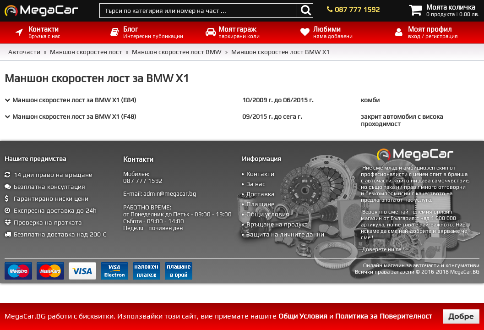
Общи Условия (302, 316)
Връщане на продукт (277, 224)
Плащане (260, 204)
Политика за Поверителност (383, 316)
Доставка (260, 194)
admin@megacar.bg (169, 193)
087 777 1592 (357, 9)
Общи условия (267, 214)
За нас (256, 183)
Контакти (260, 173)
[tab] (242, 100)
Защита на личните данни (285, 234)
